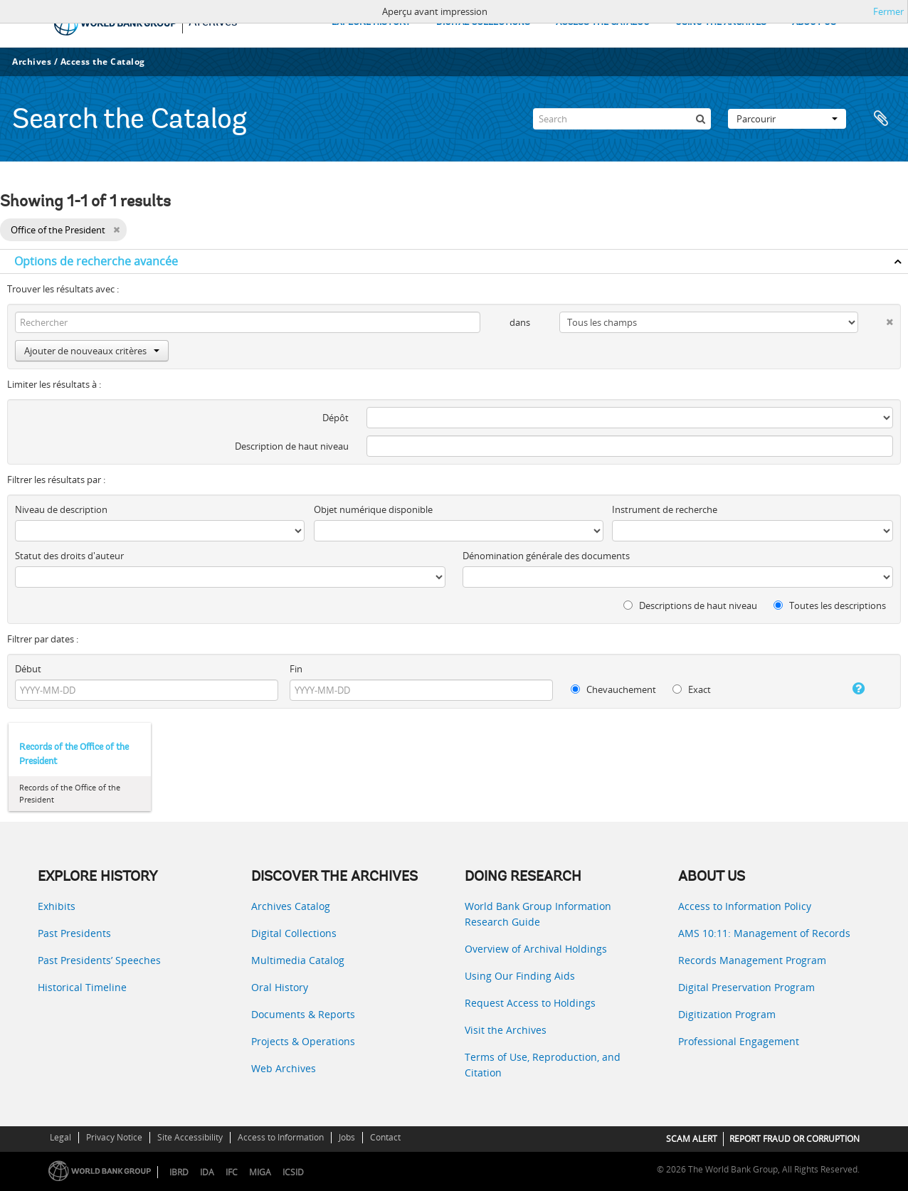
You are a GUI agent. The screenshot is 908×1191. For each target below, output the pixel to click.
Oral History (279, 987)
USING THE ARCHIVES (720, 22)
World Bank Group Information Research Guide (538, 913)
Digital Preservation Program (746, 987)
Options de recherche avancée (96, 261)
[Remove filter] (116, 230)
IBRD (179, 1172)
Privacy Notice (114, 1137)
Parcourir (787, 118)
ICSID (293, 1172)
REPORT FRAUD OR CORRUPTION (794, 1139)
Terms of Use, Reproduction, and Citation (543, 1064)
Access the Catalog (102, 61)
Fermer (888, 11)
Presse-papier (881, 119)
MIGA (260, 1172)
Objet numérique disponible (373, 509)
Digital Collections (294, 933)
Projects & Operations (303, 1041)
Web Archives (283, 1068)
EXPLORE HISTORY (371, 22)
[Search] (622, 118)
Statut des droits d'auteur (69, 555)
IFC (232, 1172)
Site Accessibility (190, 1137)
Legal (60, 1137)
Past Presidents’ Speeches (99, 960)
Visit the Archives (506, 1030)
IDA (207, 1172)
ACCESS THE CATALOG (603, 22)
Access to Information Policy (744, 906)
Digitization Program (727, 1014)
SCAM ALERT (691, 1139)
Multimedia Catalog (297, 960)
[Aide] (846, 689)
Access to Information (281, 1137)
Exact (691, 689)
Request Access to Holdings (530, 1003)
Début (28, 668)
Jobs (347, 1137)
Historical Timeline (82, 987)
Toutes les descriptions (830, 605)
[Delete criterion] (875, 319)
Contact (385, 1137)
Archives (31, 61)
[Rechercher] (700, 118)
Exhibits (56, 906)
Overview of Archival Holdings (536, 949)
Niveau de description (61, 509)
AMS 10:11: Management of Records (764, 933)
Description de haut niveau (292, 446)
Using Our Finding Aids (520, 976)
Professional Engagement (738, 1041)
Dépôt (335, 417)
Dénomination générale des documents (546, 555)
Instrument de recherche (664, 509)
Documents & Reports (303, 1014)
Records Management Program (752, 960)
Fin (296, 668)
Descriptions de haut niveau (690, 605)
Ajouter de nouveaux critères (91, 350)
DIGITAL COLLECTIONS (483, 22)
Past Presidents (74, 933)
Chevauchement (613, 689)
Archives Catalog (290, 906)
